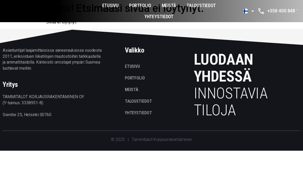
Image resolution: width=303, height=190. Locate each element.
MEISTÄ (169, 5)
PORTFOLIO (140, 5)
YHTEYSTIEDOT (159, 16)
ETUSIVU (110, 5)
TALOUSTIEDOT (201, 5)
